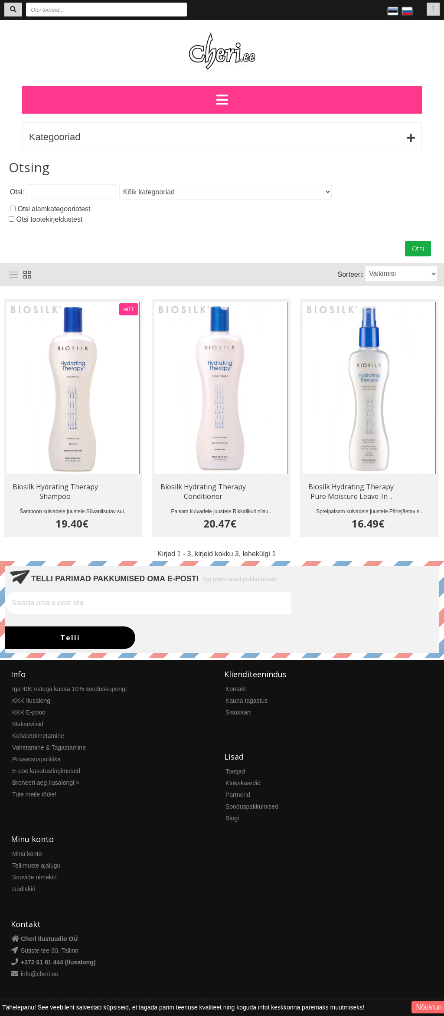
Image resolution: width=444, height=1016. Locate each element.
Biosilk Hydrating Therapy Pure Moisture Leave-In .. (351, 491)
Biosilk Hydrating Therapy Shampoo (55, 491)
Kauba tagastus (246, 700)
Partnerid (237, 794)
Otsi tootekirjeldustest (49, 219)
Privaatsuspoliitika (36, 759)
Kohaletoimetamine (38, 735)
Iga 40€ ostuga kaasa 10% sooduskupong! (69, 688)
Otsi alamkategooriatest (53, 209)
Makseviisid (27, 724)
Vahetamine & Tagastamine (49, 747)
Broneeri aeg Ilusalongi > (45, 782)
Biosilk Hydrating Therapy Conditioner (203, 491)
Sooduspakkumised (251, 806)
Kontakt (235, 688)
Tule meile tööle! (34, 794)
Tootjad (235, 771)
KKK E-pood (29, 712)
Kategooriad (55, 136)
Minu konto (27, 853)
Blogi (232, 818)
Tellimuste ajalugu (36, 865)
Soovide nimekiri (34, 877)
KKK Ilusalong (31, 700)
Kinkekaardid (243, 783)
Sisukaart (238, 712)
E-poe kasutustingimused (46, 770)
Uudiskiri (24, 888)
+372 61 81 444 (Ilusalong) (58, 962)
